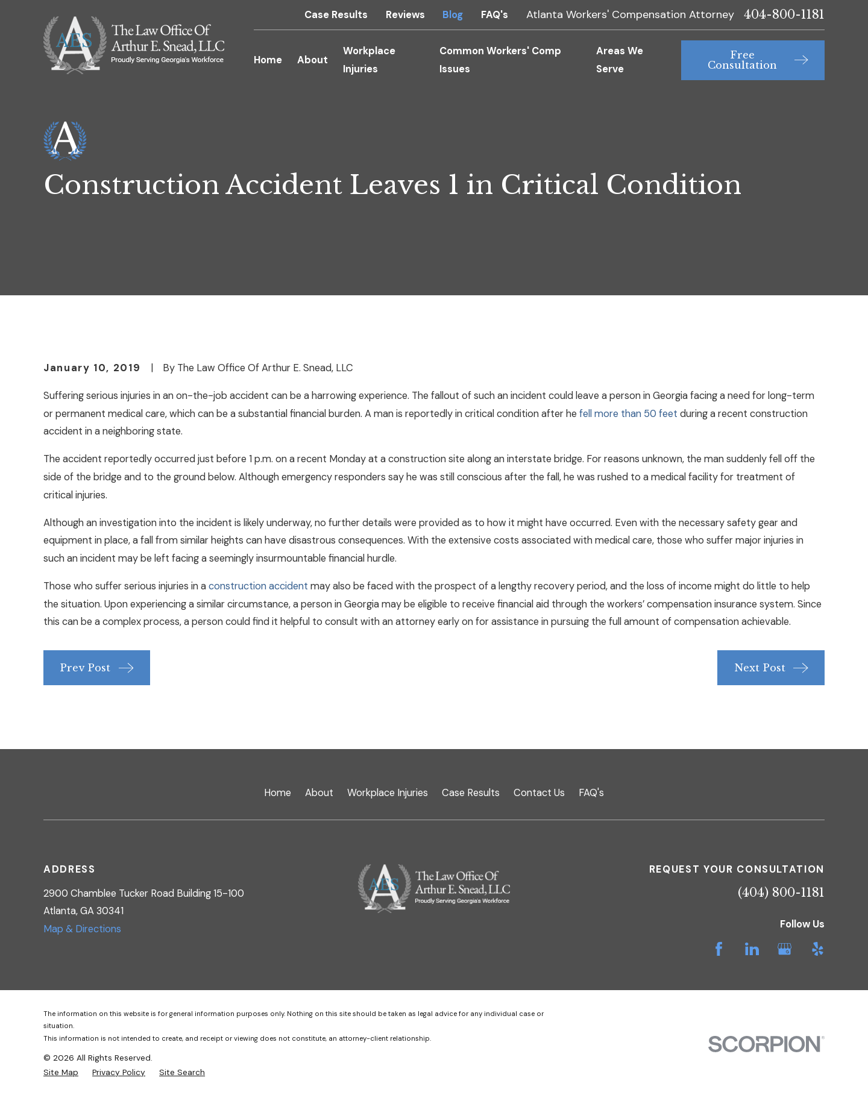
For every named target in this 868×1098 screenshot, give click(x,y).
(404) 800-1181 (781, 892)
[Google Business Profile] (784, 949)
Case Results (336, 14)
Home (277, 792)
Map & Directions (82, 929)
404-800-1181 (784, 15)
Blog (452, 14)
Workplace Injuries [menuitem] (369, 60)
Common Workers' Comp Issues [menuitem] (500, 60)
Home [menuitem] (268, 60)
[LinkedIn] (752, 949)
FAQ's (494, 14)
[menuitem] (60, 1072)
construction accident (258, 586)
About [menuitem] (312, 60)
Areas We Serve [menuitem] (619, 60)
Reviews (405, 14)
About (319, 792)
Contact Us (539, 792)
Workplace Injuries (387, 792)
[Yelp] (818, 949)
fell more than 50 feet (628, 413)
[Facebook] (719, 949)
